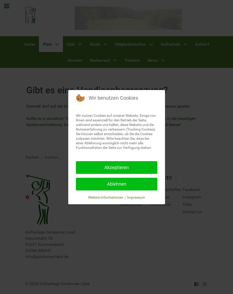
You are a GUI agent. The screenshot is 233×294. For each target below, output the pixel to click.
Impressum (136, 197)
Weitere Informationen (105, 197)
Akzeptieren (116, 167)
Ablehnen (116, 184)
